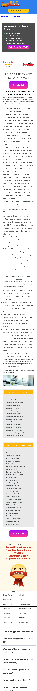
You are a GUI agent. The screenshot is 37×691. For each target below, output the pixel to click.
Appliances (9, 16)
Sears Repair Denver (12, 486)
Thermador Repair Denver (14, 494)
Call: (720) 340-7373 (18, 47)
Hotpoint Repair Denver (13, 464)
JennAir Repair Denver (13, 518)
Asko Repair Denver (12, 521)
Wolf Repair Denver (12, 491)
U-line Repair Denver (12, 516)
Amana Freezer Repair (13, 405)
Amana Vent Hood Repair (14, 430)
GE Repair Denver (11, 469)
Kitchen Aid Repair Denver (14, 475)
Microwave (17, 16)
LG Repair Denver (11, 477)
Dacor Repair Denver (12, 453)
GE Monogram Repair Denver (15, 466)
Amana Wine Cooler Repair (14, 435)
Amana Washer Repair (13, 413)
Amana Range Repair (13, 411)
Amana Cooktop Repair (13, 422)
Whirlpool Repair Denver (14, 499)
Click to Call (18, 85)
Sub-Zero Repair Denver (14, 483)
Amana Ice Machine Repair (14, 424)
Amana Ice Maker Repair (14, 427)
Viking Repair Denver (13, 497)
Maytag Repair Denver (13, 480)
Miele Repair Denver (12, 524)
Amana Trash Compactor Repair (16, 433)
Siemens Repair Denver (13, 507)
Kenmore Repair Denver (13, 472)
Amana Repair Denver (13, 455)
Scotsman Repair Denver (14, 502)
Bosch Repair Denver (13, 458)
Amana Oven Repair (12, 400)
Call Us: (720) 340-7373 (18, 11)
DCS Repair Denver (12, 505)
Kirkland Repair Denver (13, 513)
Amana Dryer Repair (12, 408)
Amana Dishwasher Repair (14, 402)
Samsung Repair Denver (14, 488)
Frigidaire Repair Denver (14, 461)
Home (2, 16)
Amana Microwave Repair (14, 419)
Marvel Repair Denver (13, 510)
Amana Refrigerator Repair (15, 416)
